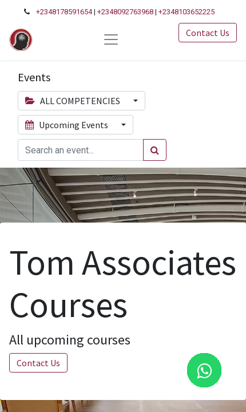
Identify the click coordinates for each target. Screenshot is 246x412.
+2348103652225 (186, 11)
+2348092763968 (125, 11)
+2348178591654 (64, 11)
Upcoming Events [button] (67, 124)
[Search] (154, 150)
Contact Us (207, 32)
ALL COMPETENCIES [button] (73, 100)
